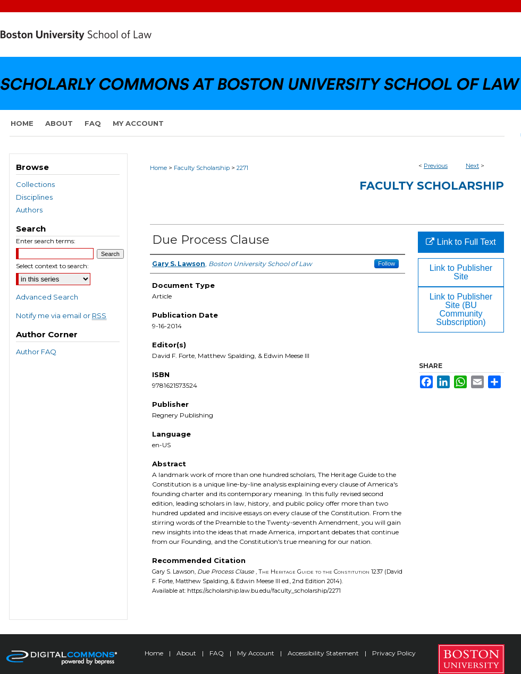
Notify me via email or (61, 315)
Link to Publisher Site (461, 272)
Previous (436, 165)
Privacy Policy (394, 653)
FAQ (217, 653)
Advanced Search (47, 297)
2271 (242, 168)
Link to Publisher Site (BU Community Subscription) (461, 309)
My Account (256, 653)
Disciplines (34, 197)
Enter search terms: (45, 241)
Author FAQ (36, 351)
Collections (35, 184)
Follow (386, 263)
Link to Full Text (460, 241)
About (187, 653)
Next (472, 165)
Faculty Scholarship (202, 168)
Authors (29, 210)
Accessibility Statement (324, 653)
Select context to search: (52, 266)
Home (158, 168)
